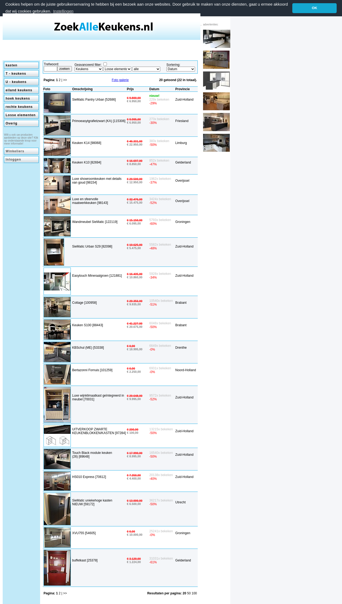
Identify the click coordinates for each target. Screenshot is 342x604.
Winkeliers (15, 151)
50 (189, 593)
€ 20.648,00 (134, 395)
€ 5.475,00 (134, 247)
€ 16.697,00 (134, 160)
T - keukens (16, 73)
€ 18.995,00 (134, 349)
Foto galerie (120, 80)
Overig (11, 123)
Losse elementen (21, 115)
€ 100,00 (132, 432)
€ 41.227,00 (134, 323)
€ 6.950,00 (134, 100)
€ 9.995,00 (134, 119)
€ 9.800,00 (134, 97)
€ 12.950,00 (134, 182)
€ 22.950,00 (134, 144)
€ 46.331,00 (134, 141)
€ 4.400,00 (134, 478)
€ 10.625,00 (134, 244)
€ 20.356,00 (134, 301)
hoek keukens (18, 98)
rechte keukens (19, 106)
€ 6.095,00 (134, 223)
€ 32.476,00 (134, 199)
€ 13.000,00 (134, 500)
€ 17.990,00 (134, 453)
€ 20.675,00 (134, 326)
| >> (64, 80)
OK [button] (314, 8)
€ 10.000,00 (134, 534)
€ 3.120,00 (134, 558)
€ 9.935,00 (134, 304)
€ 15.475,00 (134, 202)
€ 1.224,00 (134, 561)
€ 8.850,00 (134, 163)
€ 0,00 (131, 346)
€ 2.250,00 (134, 371)
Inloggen (13, 159)
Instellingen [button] (63, 11)
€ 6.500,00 (134, 503)
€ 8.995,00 (134, 456)
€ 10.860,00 (134, 277)
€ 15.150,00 (134, 220)
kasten (11, 65)
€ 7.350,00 (134, 475)
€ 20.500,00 (134, 178)
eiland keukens (19, 90)
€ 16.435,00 (134, 273)
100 (194, 593)
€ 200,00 (132, 429)
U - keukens (16, 81)
